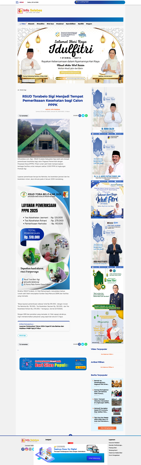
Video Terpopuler (99, 349)
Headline (41, 24)
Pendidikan (71, 24)
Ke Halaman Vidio (107, 354)
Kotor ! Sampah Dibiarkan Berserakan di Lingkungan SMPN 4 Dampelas (102, 401)
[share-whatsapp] (86, 115)
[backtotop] (70, 436)
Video (23, 24)
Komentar (23, 115)
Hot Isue (51, 24)
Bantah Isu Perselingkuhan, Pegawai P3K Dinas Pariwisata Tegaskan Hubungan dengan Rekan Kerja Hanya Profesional (101, 382)
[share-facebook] (79, 115)
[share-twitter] (83, 115)
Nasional (60, 24)
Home (21, 2)
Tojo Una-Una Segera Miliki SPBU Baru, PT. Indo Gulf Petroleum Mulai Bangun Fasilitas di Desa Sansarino (102, 419)
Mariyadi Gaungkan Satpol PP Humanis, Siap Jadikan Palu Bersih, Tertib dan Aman (101, 410)
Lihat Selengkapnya (107, 428)
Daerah (31, 24)
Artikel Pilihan (97, 362)
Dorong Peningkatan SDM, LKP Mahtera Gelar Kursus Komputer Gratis (101, 391)
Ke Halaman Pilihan (107, 367)
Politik (81, 24)
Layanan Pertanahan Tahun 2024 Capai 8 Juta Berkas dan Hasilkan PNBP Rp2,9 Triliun (41, 327)
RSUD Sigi (22, 335)
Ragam (89, 24)
